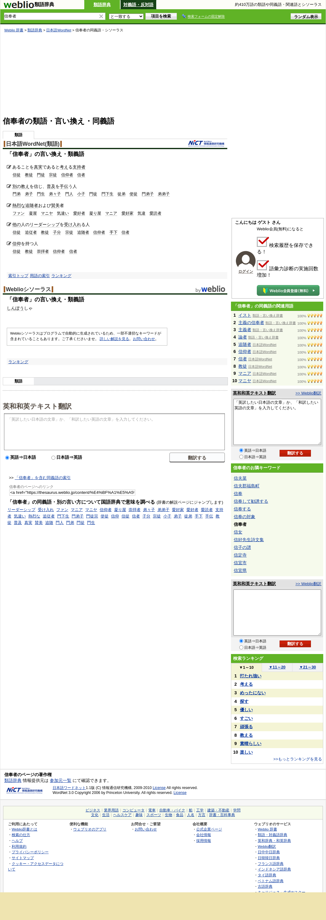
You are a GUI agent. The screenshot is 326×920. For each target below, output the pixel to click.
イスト (244, 315)
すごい (246, 718)
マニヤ (47, 213)
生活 (105, 815)
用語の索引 (40, 275)
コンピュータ (133, 810)
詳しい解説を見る (114, 339)
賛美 (55, 205)
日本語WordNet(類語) (33, 144)
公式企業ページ (209, 829)
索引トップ (18, 275)
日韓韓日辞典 (269, 858)
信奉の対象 (244, 516)
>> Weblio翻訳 (308, 393)
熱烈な (18, 205)
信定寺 (240, 555)
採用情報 (203, 841)
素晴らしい (250, 743)
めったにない (253, 692)
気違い (63, 213)
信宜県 (240, 570)
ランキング (61, 275)
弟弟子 (164, 194)
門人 (69, 194)
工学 (200, 810)
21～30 (307, 667)
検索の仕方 (21, 835)
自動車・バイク (172, 810)
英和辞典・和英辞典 (274, 841)
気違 (141, 213)
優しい (246, 709)
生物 (168, 815)
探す (244, 701)
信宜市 (240, 562)
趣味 (139, 815)
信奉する (242, 508)
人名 (190, 815)
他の (16, 224)
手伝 (64, 186)
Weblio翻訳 (267, 846)
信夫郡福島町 (247, 485)
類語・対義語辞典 (272, 835)
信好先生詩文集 (249, 539)
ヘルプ (17, 841)
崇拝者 (43, 251)
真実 (38, 167)
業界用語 (111, 810)
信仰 (16, 243)
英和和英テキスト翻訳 (37, 405)
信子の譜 (242, 547)
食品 (179, 815)
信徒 (17, 174)
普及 (51, 186)
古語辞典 (265, 886)
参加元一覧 (60, 780)
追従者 (31, 232)
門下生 (107, 194)
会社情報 (203, 835)
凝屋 (33, 213)
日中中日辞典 (269, 852)
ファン (19, 213)
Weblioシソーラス (28, 289)
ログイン (245, 271)
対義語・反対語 (138, 4)
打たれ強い (250, 675)
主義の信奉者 (251, 322)
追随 (49, 522)
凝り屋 (95, 213)
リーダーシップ (45, 224)
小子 (81, 194)
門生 (41, 194)
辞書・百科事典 (222, 815)
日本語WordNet (58, 30)
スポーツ (153, 815)
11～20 (277, 667)
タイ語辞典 (267, 875)
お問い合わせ (144, 339)
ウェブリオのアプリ (89, 829)
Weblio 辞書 (13, 30)
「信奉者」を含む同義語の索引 (43, 477)
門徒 (41, 174)
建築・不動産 (218, 810)
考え (64, 167)
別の (16, 186)
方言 (201, 815)
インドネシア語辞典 (274, 869)
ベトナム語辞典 (271, 881)
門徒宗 (92, 516)
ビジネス (92, 810)
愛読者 (155, 213)
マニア (111, 213)
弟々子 (55, 194)
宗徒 (53, 174)
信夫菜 (240, 478)
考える (246, 684)
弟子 (29, 194)
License (159, 788)
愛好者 (79, 213)
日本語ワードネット (69, 788)
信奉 (238, 493)
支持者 (79, 167)
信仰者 (67, 174)
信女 (238, 531)
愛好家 (127, 213)
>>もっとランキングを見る (297, 759)
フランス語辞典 (271, 864)
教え (25, 186)
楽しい (246, 752)
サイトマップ (23, 858)
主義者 (244, 329)
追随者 (31, 205)
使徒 (133, 194)
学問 (237, 810)
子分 (57, 232)
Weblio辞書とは (24, 829)
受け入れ (72, 224)
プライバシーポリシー (30, 852)
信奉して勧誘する (251, 501)
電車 (152, 810)
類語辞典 (102, 4)
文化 (94, 815)
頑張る (246, 726)
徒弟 (121, 194)
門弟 (17, 194)
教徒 (29, 174)
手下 (113, 232)
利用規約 (19, 846)
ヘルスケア (122, 815)
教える (246, 735)
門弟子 (148, 194)
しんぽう (15, 308)
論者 (242, 337)
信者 (81, 174)
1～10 (246, 667)
